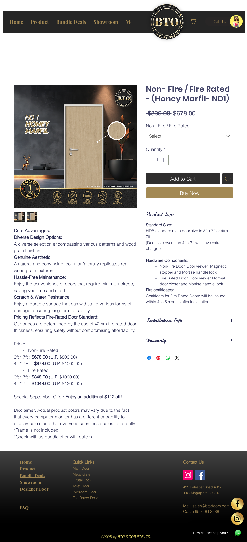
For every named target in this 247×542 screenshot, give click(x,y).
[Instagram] (188, 475)
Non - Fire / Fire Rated (168, 126)
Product (28, 468)
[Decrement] (150, 160)
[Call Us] (220, 21)
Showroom (30, 482)
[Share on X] (177, 358)
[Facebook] (200, 475)
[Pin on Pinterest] (158, 358)
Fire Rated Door (85, 497)
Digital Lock (82, 480)
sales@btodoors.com (210, 505)
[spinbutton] (157, 160)
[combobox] (189, 136)
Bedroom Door (84, 492)
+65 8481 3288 (205, 511)
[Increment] (164, 160)
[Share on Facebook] (149, 358)
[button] (197, 21)
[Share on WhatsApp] (168, 358)
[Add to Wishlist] (227, 178)
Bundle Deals (32, 475)
